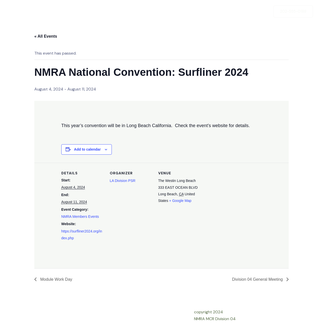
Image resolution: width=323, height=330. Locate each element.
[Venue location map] (233, 197)
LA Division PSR (123, 181)
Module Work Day (55, 279)
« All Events (45, 36)
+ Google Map (180, 201)
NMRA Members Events (80, 217)
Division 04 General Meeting (258, 279)
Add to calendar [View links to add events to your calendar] (87, 149)
